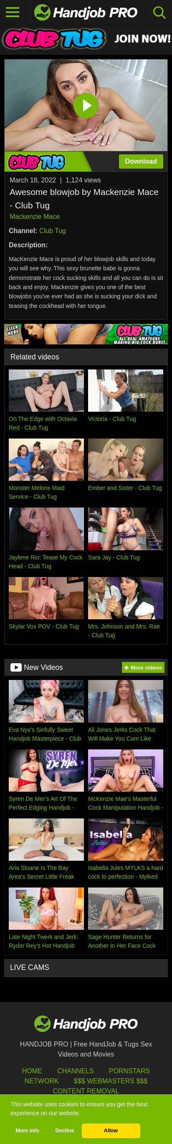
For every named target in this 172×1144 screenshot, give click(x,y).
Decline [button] (64, 1131)
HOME (32, 1071)
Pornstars (129, 1071)
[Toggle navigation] (12, 12)
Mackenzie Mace (35, 216)
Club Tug (52, 230)
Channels (75, 1071)
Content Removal (86, 1091)
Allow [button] (111, 1131)
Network (42, 1081)
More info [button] (27, 1131)
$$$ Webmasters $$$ (110, 1081)
